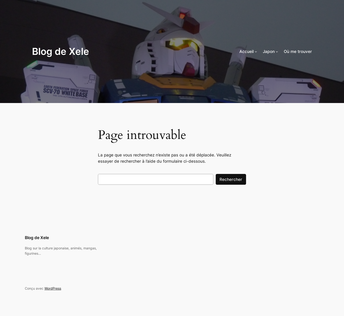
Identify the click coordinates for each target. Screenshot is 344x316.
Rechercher (231, 179)
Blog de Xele (60, 51)
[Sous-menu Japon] (277, 51)
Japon (269, 51)
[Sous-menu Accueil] (256, 51)
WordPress (52, 288)
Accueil (246, 51)
